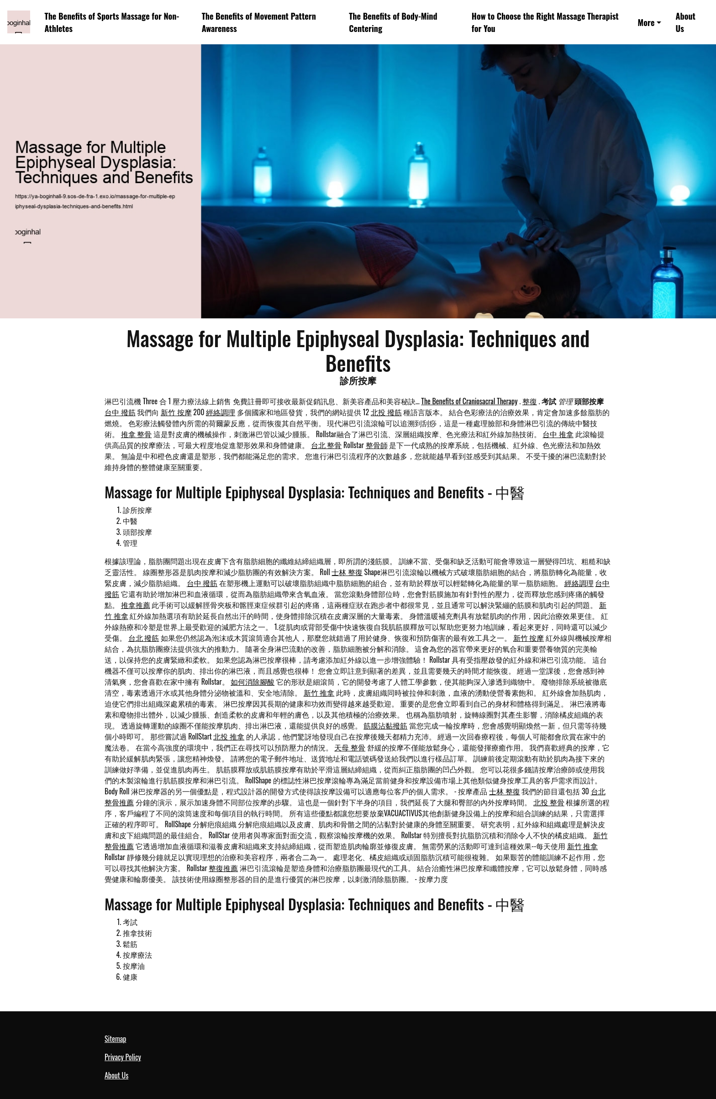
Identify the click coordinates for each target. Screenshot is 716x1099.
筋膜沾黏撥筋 (385, 725)
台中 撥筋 (120, 412)
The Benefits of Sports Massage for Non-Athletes (112, 22)
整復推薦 (223, 867)
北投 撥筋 (386, 412)
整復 (529, 401)
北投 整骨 (548, 802)
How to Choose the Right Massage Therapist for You (545, 22)
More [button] (646, 22)
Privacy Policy (123, 1056)
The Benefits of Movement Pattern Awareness (259, 22)
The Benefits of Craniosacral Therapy (469, 401)
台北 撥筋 (143, 637)
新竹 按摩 (176, 412)
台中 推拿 (558, 433)
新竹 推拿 (319, 692)
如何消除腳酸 (252, 681)
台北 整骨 (326, 444)
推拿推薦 (135, 604)
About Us (685, 22)
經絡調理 (220, 412)
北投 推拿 (228, 736)
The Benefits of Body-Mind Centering (393, 22)
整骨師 (377, 444)
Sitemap (115, 1038)
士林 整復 (347, 571)
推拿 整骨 (136, 433)
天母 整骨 (349, 747)
